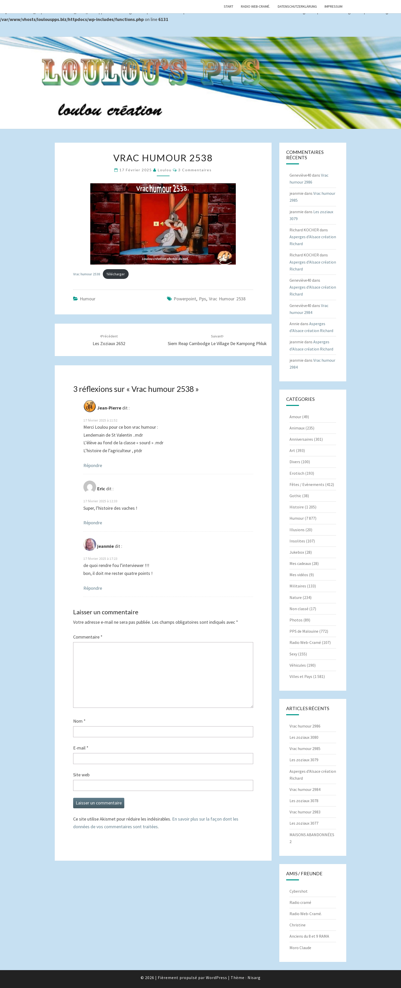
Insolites (297, 540)
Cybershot (298, 891)
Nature (295, 597)
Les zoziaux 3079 (303, 759)
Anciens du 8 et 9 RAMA (309, 936)
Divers (294, 461)
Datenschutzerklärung (297, 6)
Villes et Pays (300, 676)
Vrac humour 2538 (86, 274)
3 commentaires (195, 170)
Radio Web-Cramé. (255, 6)
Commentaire (88, 637)
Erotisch (296, 473)
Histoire (296, 506)
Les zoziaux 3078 (303, 800)
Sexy (293, 653)
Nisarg (254, 977)
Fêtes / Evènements (306, 484)
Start (228, 6)
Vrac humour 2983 (304, 811)
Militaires (297, 585)
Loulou (165, 170)
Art (292, 450)
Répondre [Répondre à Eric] (92, 523)
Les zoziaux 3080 (303, 737)
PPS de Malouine (303, 631)
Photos (296, 619)
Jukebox (296, 552)
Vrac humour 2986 (304, 726)
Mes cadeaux (300, 563)
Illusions (297, 529)
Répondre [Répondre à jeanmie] (92, 588)
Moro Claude (300, 947)
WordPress (216, 977)
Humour (87, 299)
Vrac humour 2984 (304, 789)
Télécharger (115, 274)
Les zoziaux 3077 (303, 823)
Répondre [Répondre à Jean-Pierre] (92, 465)
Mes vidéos (298, 574)
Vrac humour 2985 (304, 748)
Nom (79, 721)
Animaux (297, 427)
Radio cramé (300, 902)
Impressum (333, 6)
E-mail (80, 748)
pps (202, 299)
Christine (297, 924)
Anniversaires (301, 439)
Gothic (295, 495)
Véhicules (297, 665)
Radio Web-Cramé (305, 642)
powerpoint (185, 299)
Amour (295, 416)
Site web (81, 775)
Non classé (298, 608)
